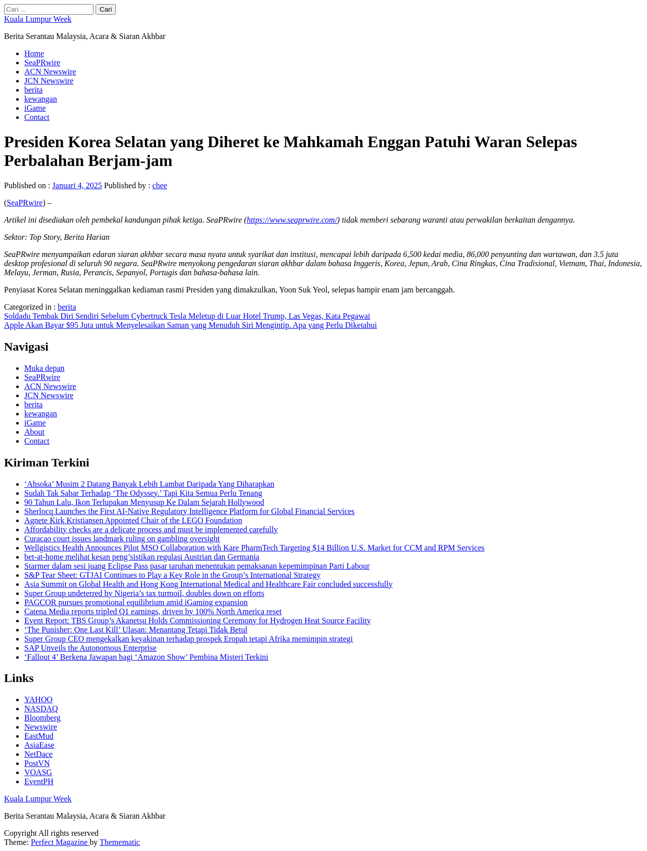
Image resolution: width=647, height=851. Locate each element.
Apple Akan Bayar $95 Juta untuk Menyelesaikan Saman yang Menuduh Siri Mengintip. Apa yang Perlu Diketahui (190, 325)
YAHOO (38, 699)
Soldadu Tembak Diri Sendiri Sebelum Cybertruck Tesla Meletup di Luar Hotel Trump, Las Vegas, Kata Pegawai (187, 316)
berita (33, 90)
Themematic (120, 842)
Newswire (40, 726)
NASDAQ (41, 708)
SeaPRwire (42, 62)
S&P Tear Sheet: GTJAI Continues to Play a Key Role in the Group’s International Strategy (172, 575)
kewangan (40, 99)
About (34, 432)
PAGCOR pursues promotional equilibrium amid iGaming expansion (136, 602)
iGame (35, 108)
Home (34, 53)
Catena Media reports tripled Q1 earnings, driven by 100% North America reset (153, 611)
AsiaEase (39, 745)
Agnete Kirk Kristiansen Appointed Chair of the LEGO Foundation (133, 520)
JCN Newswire (48, 80)
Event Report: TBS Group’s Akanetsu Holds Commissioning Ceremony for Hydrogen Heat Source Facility (197, 620)
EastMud (39, 736)
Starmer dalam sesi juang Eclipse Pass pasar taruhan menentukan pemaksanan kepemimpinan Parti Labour (196, 566)
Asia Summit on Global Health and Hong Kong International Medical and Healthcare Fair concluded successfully (208, 584)
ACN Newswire (50, 71)
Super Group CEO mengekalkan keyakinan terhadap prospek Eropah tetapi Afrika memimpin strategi (188, 638)
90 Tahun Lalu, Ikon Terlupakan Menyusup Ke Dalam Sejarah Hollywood (144, 502)
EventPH (39, 781)
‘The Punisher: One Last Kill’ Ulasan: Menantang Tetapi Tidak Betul (135, 629)
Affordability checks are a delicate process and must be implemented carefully (151, 529)
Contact (37, 117)
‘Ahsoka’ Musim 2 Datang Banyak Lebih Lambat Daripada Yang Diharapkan (149, 484)
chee (159, 185)
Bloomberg (42, 717)
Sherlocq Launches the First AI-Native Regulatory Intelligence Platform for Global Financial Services (189, 511)
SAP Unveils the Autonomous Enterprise (90, 648)
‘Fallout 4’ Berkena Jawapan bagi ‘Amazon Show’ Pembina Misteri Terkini (146, 657)
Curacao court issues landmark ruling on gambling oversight (122, 538)
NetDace (38, 754)
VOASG (38, 772)
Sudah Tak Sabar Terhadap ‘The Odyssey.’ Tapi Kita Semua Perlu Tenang (143, 493)
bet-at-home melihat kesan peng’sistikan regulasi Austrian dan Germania (141, 556)
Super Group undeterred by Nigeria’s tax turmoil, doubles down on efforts (144, 593)
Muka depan (44, 368)
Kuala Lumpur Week (37, 19)
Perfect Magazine (60, 842)
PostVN (37, 763)
